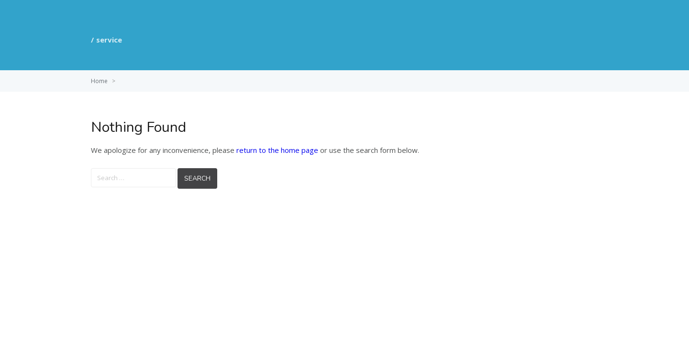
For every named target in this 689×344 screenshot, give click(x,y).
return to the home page (277, 150)
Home (99, 81)
